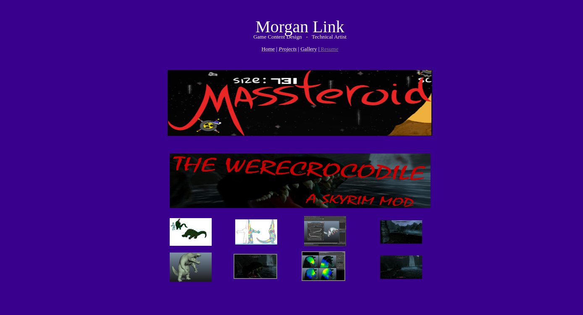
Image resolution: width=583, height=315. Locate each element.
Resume (328, 49)
